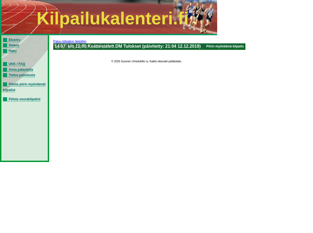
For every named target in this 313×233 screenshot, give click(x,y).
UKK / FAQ (17, 64)
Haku (13, 51)
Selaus (14, 45)
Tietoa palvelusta (22, 75)
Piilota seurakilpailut (24, 99)
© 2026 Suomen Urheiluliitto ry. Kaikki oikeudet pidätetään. (146, 61)
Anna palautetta (21, 70)
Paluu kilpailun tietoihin (69, 41)
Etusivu (14, 40)
